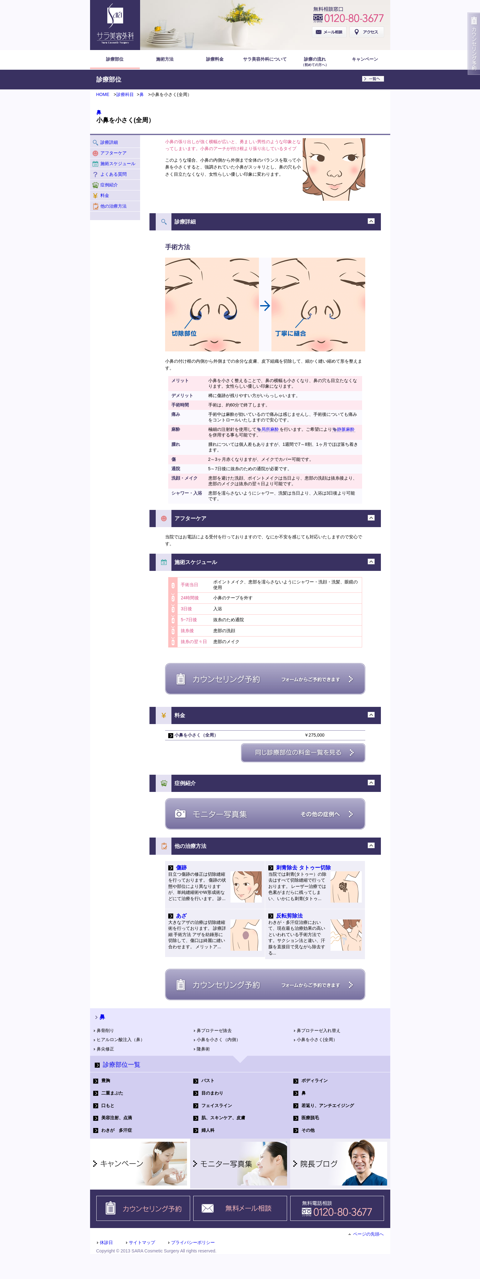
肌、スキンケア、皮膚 (219, 1117)
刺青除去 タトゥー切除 (303, 868)
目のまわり (208, 1093)
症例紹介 (105, 185)
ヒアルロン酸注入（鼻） (119, 1039)
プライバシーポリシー (191, 1242)
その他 (304, 1130)
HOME (102, 94)
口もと (103, 1105)
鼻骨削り (103, 1030)
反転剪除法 (289, 916)
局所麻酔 (268, 429)
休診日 (104, 1242)
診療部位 (115, 59)
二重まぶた (108, 1093)
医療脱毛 (306, 1117)
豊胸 (101, 1080)
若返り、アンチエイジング (323, 1105)
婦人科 (204, 1130)
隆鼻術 (201, 1048)
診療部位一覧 (117, 1064)
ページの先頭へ (366, 1233)
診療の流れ (315, 62)
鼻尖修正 (103, 1048)
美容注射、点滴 (112, 1117)
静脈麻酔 (344, 429)
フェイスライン (212, 1105)
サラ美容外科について (265, 59)
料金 (100, 195)
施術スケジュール (113, 163)
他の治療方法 (109, 206)
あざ (181, 916)
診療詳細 (105, 142)
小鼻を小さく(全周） (315, 1039)
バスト (204, 1080)
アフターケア (109, 153)
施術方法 (165, 59)
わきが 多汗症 (112, 1130)
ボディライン (310, 1080)
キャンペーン (365, 59)
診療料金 (215, 59)
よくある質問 (109, 174)
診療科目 (125, 94)
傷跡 (181, 868)
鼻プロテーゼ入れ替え (317, 1030)
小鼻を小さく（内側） (216, 1039)
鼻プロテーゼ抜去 (212, 1030)
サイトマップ (140, 1242)
